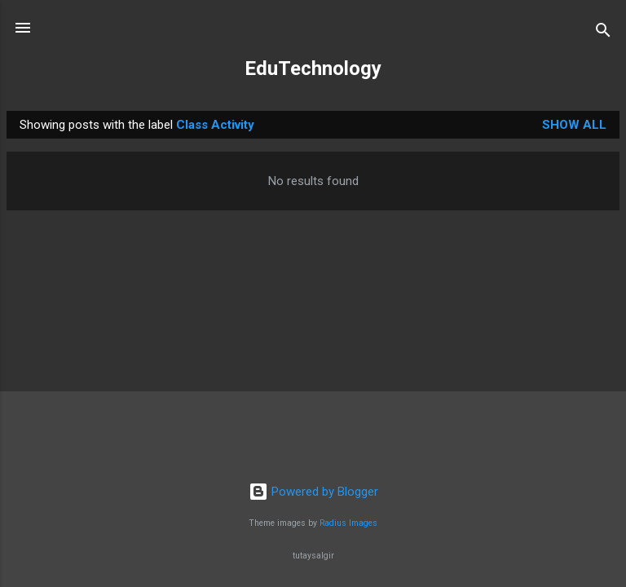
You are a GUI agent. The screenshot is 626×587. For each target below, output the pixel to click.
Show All (574, 124)
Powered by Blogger (313, 491)
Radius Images (348, 523)
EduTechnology (313, 68)
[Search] (603, 33)
